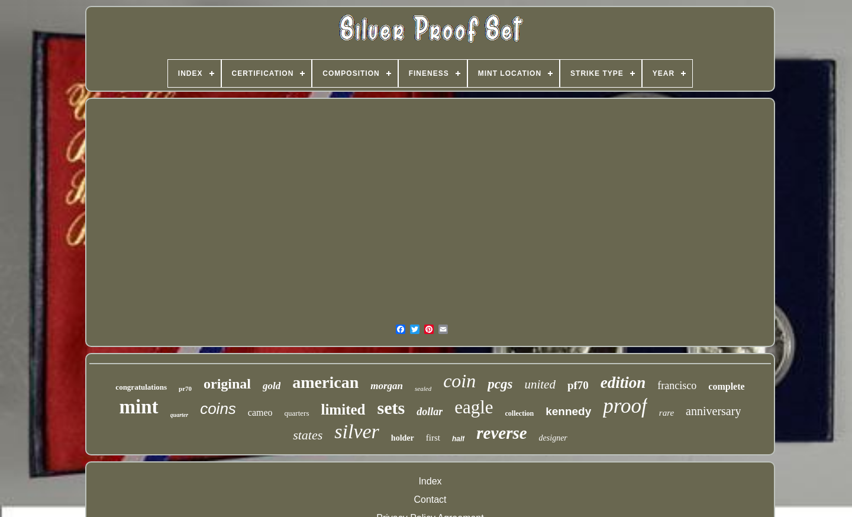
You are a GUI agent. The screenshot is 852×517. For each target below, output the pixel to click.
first (433, 437)
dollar (430, 412)
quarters (297, 413)
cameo (260, 412)
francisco (676, 385)
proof (625, 406)
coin (459, 380)
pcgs (500, 384)
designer (553, 437)
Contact (430, 499)
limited (343, 410)
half (458, 439)
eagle (473, 407)
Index (429, 481)
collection (519, 413)
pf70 (578, 385)
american (325, 382)
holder (402, 437)
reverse (501, 432)
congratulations (141, 387)
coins (218, 409)
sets (391, 408)
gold (271, 385)
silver (356, 431)
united (540, 384)
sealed (423, 388)
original (227, 383)
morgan (386, 385)
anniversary (713, 411)
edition (623, 382)
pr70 (185, 388)
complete (726, 386)
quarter (179, 415)
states (307, 435)
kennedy (568, 411)
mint (139, 407)
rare (666, 413)
